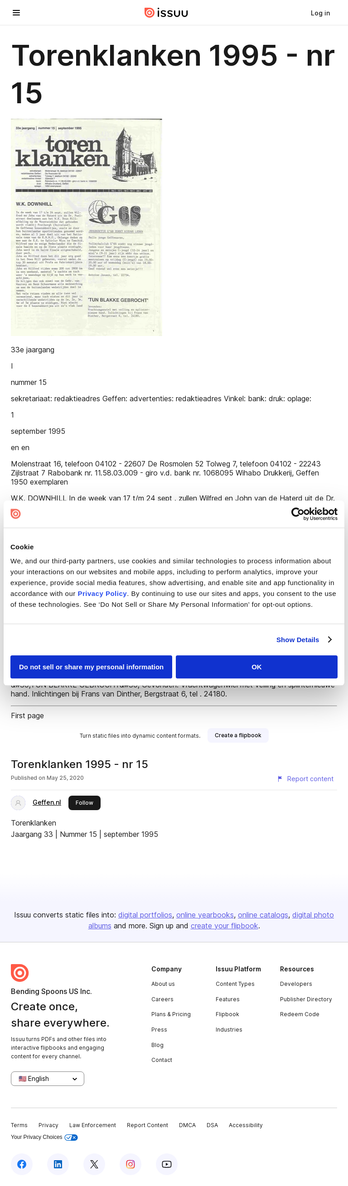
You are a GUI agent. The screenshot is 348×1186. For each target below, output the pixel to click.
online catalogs (263, 914)
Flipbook (227, 1014)
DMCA (187, 1125)
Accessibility (246, 1125)
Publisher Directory (306, 999)
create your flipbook (224, 925)
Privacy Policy (102, 593)
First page (27, 715)
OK (256, 667)
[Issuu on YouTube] (167, 1164)
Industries (229, 1029)
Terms (19, 1125)
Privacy (48, 1125)
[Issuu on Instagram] (130, 1164)
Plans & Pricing (171, 1014)
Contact (161, 1059)
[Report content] (305, 778)
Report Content (147, 1125)
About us (163, 983)
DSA (212, 1125)
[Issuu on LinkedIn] (58, 1164)
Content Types (235, 983)
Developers (296, 983)
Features (228, 999)
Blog (157, 1045)
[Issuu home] (166, 13)
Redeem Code (299, 1014)
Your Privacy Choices (44, 1137)
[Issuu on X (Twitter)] (94, 1164)
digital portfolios (145, 914)
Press (159, 1029)
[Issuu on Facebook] (22, 1164)
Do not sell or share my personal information (91, 667)
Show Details (297, 639)
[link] (320, 13)
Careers (162, 999)
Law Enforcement (92, 1125)
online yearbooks (205, 914)
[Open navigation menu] (16, 13)
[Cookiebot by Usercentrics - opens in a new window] (298, 514)
